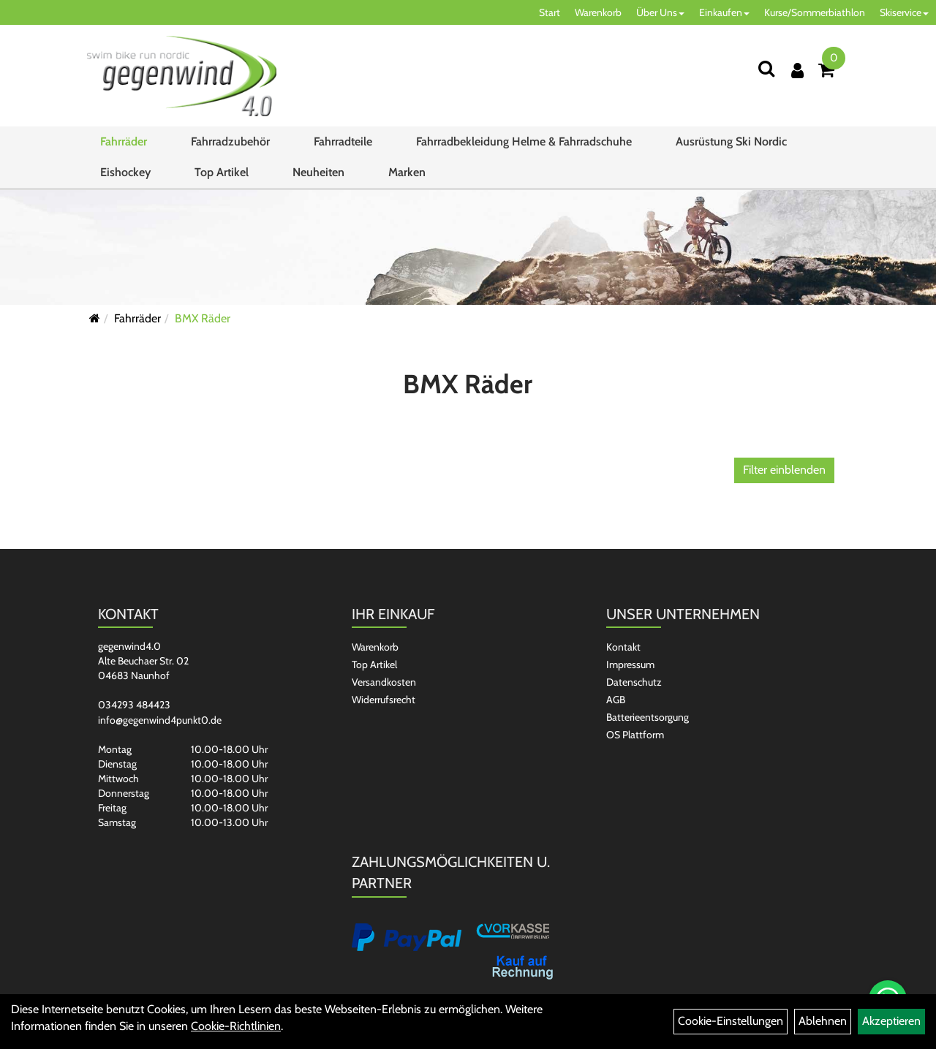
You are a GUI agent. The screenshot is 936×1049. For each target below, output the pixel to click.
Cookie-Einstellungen (730, 1021)
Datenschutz (634, 682)
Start (549, 12)
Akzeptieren (891, 1021)
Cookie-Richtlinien (236, 1026)
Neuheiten (318, 172)
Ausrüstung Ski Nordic (731, 141)
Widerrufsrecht (383, 699)
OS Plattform (635, 734)
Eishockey (125, 172)
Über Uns (660, 12)
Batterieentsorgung (647, 717)
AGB (615, 699)
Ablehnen (823, 1021)
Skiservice (904, 12)
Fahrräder (123, 141)
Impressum (630, 664)
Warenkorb (598, 12)
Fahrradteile (343, 141)
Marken (407, 172)
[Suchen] (766, 68)
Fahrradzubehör (230, 141)
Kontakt (623, 647)
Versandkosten (384, 682)
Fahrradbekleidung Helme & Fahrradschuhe (524, 141)
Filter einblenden (784, 470)
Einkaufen (724, 12)
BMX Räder (202, 318)
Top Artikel (222, 172)
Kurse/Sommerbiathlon (814, 12)
